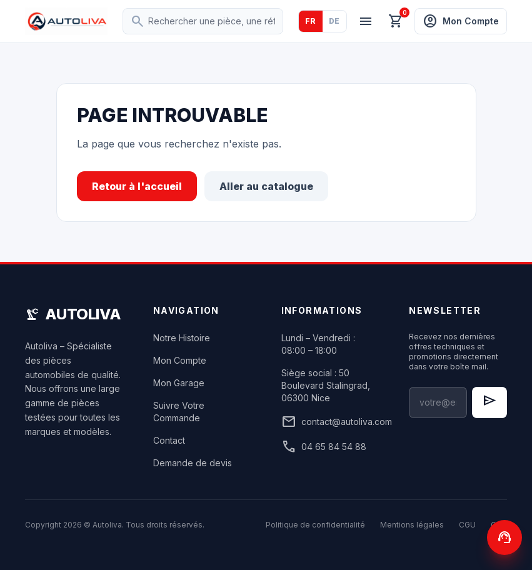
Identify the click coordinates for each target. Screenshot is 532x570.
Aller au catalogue (266, 186)
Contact (169, 440)
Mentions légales (412, 524)
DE (334, 21)
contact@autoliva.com (330, 421)
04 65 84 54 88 (323, 446)
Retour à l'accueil (137, 186)
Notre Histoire (181, 337)
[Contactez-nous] (504, 537)
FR (310, 21)
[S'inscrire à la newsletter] (489, 402)
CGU (467, 524)
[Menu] (365, 21)
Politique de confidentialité (315, 524)
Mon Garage (178, 383)
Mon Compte (179, 360)
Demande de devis (192, 463)
